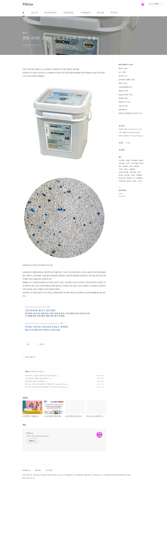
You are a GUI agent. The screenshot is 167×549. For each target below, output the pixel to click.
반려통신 (123, 98)
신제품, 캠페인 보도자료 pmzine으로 (130, 129)
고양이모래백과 (125, 87)
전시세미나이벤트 (127, 79)
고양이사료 (132, 172)
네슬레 (141, 160)
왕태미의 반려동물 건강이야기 (130, 113)
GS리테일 (122, 163)
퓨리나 (142, 163)
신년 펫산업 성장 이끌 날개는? (35, 447)
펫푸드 (123, 83)
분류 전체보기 (126, 64)
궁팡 (130, 166)
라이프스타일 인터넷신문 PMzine (37, 502)
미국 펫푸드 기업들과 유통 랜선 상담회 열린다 (40, 441)
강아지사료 (134, 163)
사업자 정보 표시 (29, 423)
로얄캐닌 (125, 166)
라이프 (123, 76)
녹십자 (133, 175)
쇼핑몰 (127, 160)
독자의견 (114, 12)
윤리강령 (100, 12)
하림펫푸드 (139, 178)
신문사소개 (123, 106)
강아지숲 (126, 175)
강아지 (128, 163)
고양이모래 (122, 181)
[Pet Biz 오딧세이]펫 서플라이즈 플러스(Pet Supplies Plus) (45, 450)
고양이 (121, 169)
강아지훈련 (134, 160)
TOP (143, 537)
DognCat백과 (126, 94)
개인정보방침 (68, 12)
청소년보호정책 (50, 12)
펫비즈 (27, 437)
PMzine (28, 4)
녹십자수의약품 (123, 172)
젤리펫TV (38, 536)
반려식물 (123, 109)
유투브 (121, 204)
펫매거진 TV (124, 102)
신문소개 (34, 12)
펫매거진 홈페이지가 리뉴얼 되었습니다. (131, 136)
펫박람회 (136, 166)
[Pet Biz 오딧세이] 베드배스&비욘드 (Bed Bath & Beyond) (45, 452)
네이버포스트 (27, 536)
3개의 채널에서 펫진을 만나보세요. (129, 132)
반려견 (129, 181)
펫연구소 (123, 91)
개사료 (121, 175)
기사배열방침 (85, 12)
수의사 (140, 181)
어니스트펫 (49, 536)
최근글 (121, 142)
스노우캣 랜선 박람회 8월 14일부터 (37, 444)
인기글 (127, 142)
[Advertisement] (64, 81)
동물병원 (132, 169)
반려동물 (139, 175)
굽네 (120, 166)
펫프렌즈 (129, 178)
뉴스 (122, 72)
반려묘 (134, 181)
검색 (137, 4)
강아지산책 (122, 178)
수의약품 (121, 160)
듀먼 (139, 172)
